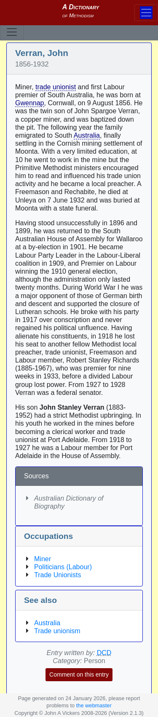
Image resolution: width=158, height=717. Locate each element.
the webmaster (94, 705)
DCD (104, 652)
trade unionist (55, 87)
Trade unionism (57, 630)
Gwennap (29, 103)
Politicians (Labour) (63, 566)
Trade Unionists (57, 574)
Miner (42, 558)
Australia (87, 135)
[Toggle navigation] (12, 32)
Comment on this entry (79, 674)
